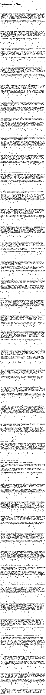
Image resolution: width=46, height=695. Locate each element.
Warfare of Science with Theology (6, 0)
